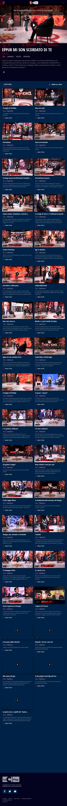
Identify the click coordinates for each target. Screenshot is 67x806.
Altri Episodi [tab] (8, 84)
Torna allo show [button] (55, 84)
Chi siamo (5, 798)
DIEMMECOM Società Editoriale (12, 785)
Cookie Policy (17, 798)
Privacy (10, 798)
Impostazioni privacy (7, 799)
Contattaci (5, 801)
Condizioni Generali (26, 798)
